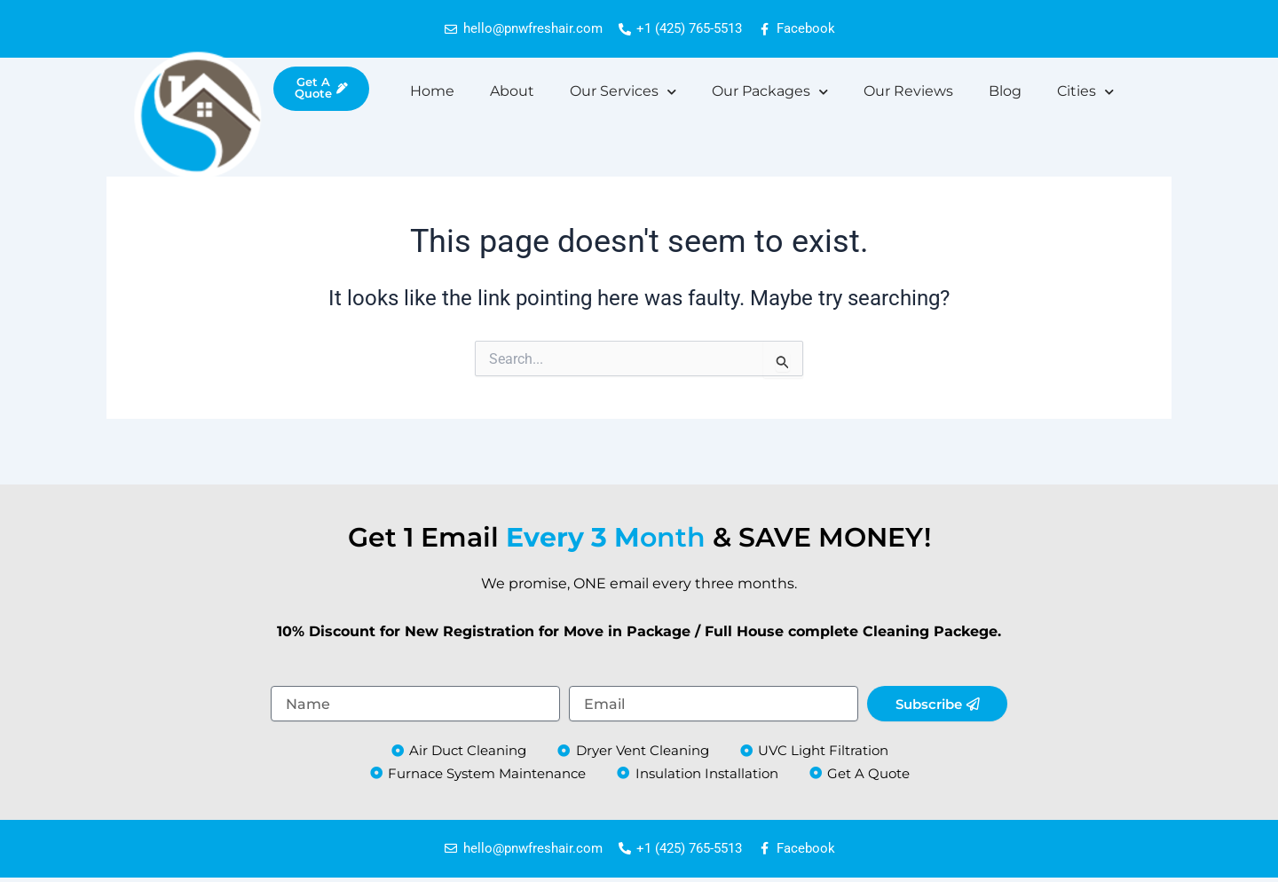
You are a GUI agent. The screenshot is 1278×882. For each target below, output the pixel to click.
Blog (1005, 91)
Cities (1085, 92)
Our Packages (770, 92)
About (512, 91)
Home (432, 91)
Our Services (623, 92)
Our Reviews (908, 91)
